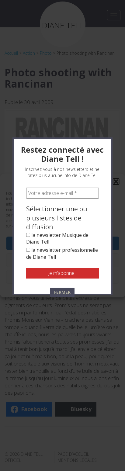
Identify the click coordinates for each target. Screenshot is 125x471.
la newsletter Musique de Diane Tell (57, 184)
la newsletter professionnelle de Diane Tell (62, 199)
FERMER (62, 238)
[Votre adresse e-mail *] (62, 139)
